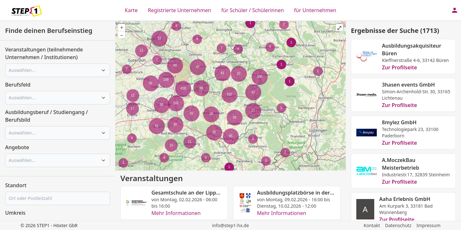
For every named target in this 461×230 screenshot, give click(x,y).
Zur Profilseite (399, 67)
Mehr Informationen (176, 213)
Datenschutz (398, 225)
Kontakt (372, 225)
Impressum (429, 225)
